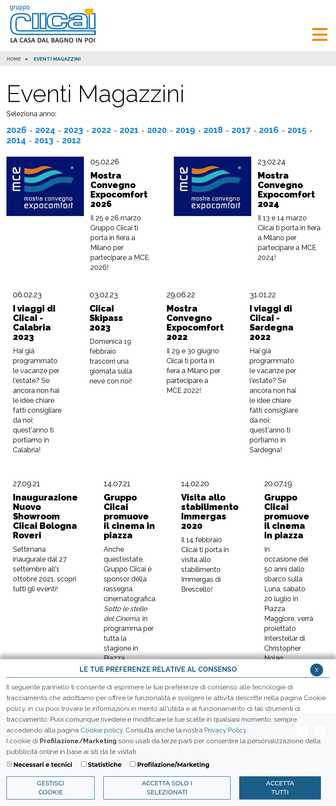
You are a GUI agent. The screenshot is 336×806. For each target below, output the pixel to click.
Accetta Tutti (280, 787)
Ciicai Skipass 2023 (106, 318)
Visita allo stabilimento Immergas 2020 (209, 512)
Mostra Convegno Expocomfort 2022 (195, 323)
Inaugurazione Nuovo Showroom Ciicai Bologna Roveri (45, 516)
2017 (240, 130)
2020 (157, 130)
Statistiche (104, 765)
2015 (296, 130)
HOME (13, 59)
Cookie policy (101, 730)
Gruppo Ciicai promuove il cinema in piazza (129, 516)
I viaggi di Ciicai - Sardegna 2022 (271, 323)
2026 (16, 130)
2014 (16, 140)
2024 (45, 130)
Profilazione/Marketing (173, 765)
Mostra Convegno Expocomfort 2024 (286, 190)
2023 (73, 130)
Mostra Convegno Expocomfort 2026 (119, 190)
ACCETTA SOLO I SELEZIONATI (167, 787)
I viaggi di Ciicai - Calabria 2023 (34, 323)
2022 (101, 130)
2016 (269, 130)
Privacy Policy (225, 730)
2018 (213, 130)
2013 (43, 140)
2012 (71, 140)
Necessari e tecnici (42, 765)
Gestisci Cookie (51, 787)
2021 (129, 130)
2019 (185, 130)
